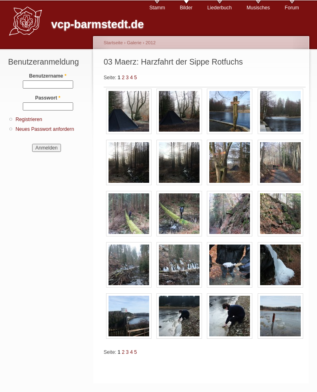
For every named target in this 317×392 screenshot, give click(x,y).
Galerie (134, 42)
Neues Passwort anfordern (44, 129)
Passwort (47, 98)
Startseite (113, 42)
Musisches (258, 8)
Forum (292, 8)
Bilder (186, 8)
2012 (150, 42)
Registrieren (28, 119)
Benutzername (48, 76)
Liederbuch (219, 8)
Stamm (157, 8)
